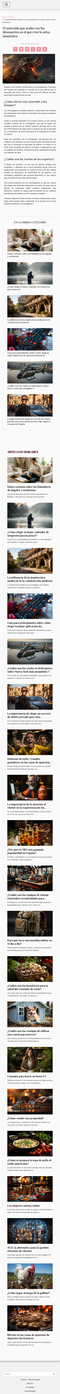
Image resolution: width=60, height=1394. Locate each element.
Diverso (11, 17)
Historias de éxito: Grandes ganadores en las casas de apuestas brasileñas (28, 762)
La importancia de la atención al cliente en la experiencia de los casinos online (26, 808)
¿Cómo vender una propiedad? (25, 1118)
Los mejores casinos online (23, 1205)
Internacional (30, 1391)
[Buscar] (29, 1374)
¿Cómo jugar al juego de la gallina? (28, 1292)
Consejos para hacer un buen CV (26, 1076)
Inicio (3, 17)
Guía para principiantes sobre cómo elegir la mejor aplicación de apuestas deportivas (29, 626)
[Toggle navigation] (6, 4)
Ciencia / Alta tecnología (30, 1380)
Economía (30, 1387)
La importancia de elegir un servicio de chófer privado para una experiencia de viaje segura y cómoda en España (29, 421)
